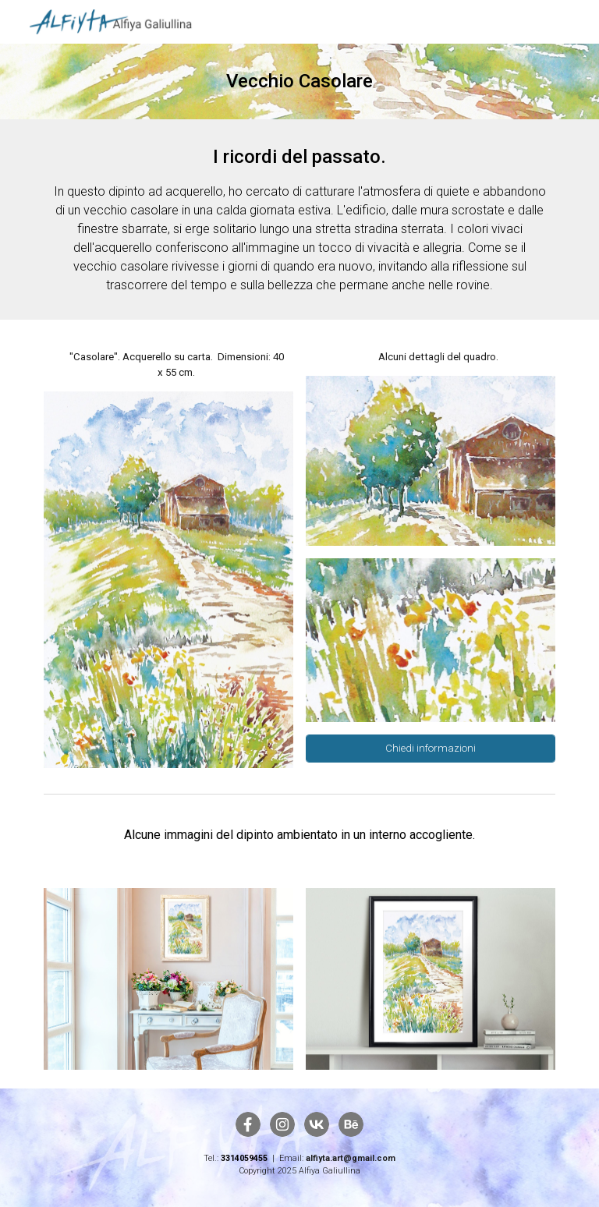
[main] (299, 81)
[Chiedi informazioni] (430, 748)
